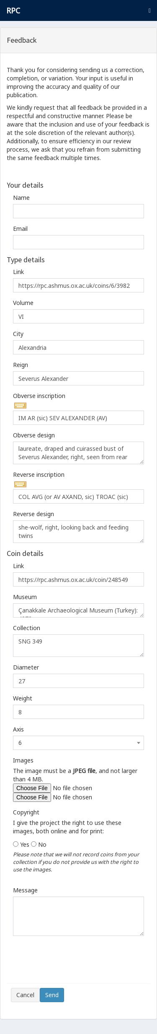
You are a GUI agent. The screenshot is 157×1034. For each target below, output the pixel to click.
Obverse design (34, 435)
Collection (26, 628)
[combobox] (78, 743)
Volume (23, 303)
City (18, 334)
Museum (25, 597)
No (42, 844)
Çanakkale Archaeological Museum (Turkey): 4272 (78, 610)
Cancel (25, 995)
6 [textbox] (20, 743)
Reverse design (33, 514)
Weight (22, 698)
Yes (24, 844)
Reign (20, 365)
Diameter (26, 667)
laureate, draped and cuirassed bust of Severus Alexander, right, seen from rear (78, 453)
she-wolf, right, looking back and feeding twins (78, 531)
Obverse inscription (39, 396)
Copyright (26, 812)
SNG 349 (78, 645)
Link (18, 272)
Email (20, 229)
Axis (18, 729)
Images (23, 760)
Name (21, 198)
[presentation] (74, 962)
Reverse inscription (38, 474)
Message (25, 890)
